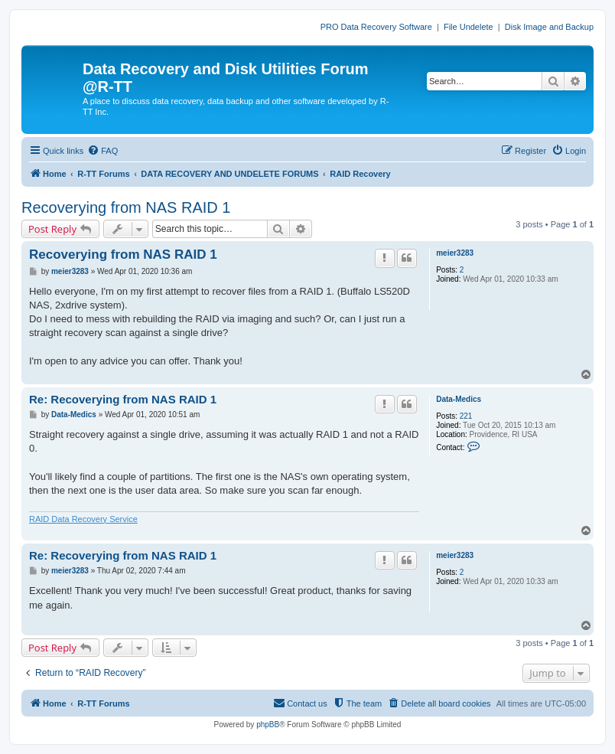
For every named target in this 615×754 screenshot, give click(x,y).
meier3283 (454, 253)
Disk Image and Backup (549, 26)
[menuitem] (102, 151)
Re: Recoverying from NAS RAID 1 (122, 399)
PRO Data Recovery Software (376, 26)
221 (466, 416)
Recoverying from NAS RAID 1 (125, 207)
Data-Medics (458, 399)
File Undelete (468, 26)
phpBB (267, 724)
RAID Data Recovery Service (83, 519)
